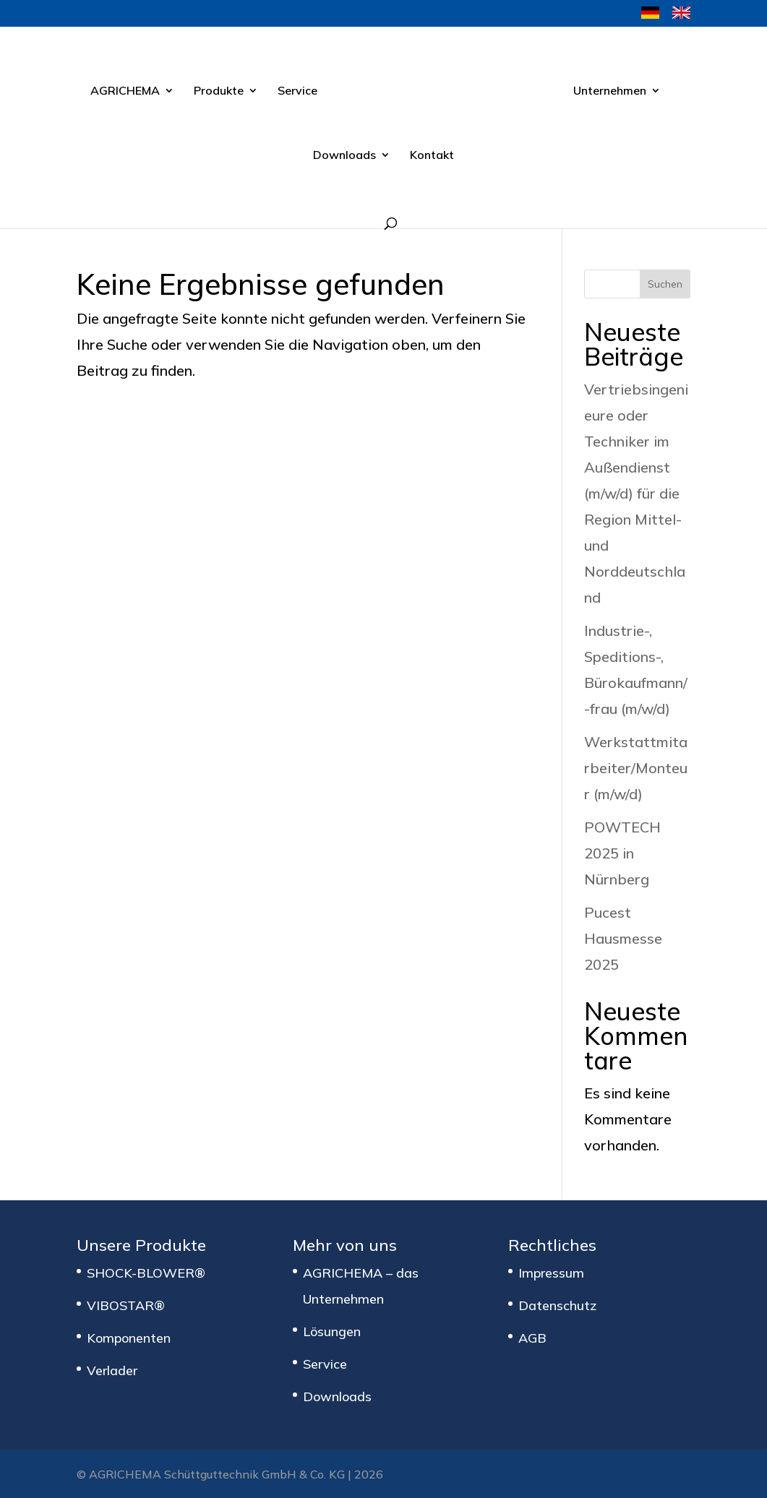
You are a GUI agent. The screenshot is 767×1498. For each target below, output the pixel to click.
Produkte (219, 91)
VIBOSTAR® (126, 1305)
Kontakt (432, 156)
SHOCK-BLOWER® (146, 1273)
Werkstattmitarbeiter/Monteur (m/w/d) (635, 768)
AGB (532, 1338)
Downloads (344, 156)
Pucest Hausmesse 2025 (623, 938)
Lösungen (332, 1331)
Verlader (112, 1370)
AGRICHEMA (125, 91)
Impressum (551, 1273)
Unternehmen (609, 91)
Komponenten (129, 1338)
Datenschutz (557, 1305)
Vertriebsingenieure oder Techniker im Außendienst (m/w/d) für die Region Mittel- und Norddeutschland (636, 493)
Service (297, 91)
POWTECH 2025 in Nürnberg (622, 853)
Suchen (665, 283)
